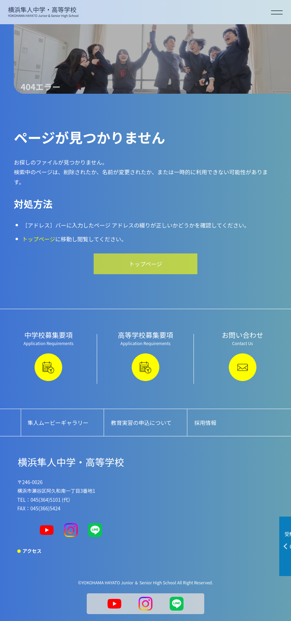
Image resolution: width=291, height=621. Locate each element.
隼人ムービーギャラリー (58, 422)
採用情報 (205, 422)
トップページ (38, 239)
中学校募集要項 (48, 355)
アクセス (31, 550)
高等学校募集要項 (146, 355)
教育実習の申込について (141, 422)
